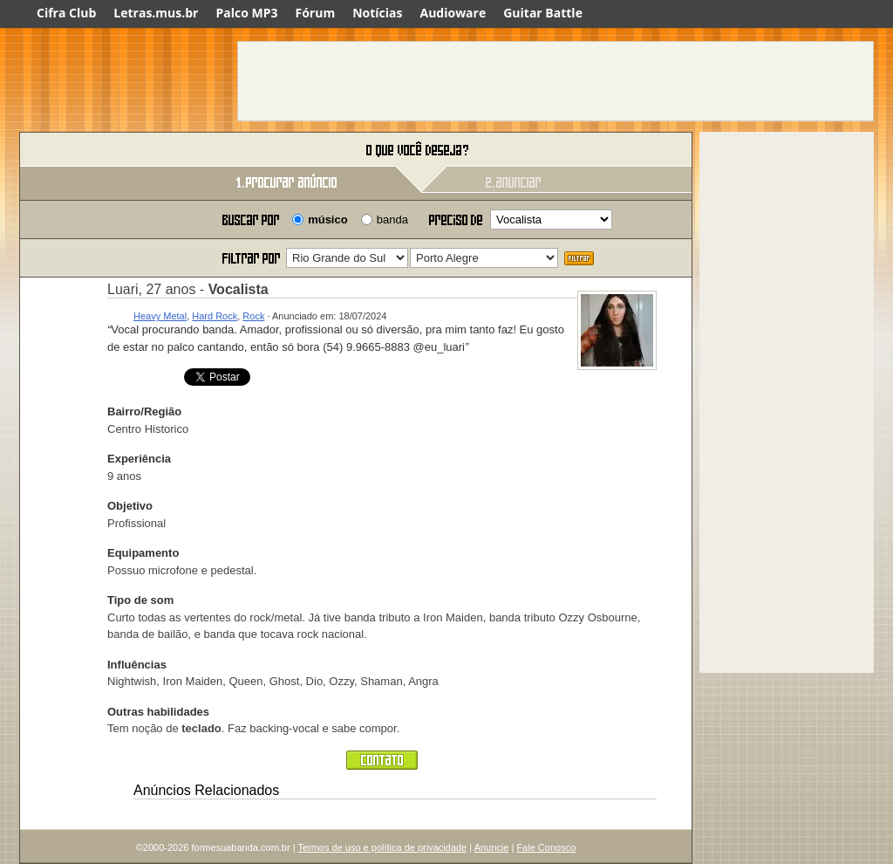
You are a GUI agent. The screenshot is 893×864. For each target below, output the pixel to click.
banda (392, 219)
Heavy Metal (160, 316)
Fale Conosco (546, 847)
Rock (253, 316)
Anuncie (491, 847)
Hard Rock (214, 316)
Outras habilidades (158, 711)
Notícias (377, 12)
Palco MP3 (246, 12)
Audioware (452, 12)
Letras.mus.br (155, 12)
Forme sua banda (110, 151)
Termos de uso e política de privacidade (382, 847)
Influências (137, 664)
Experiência (139, 458)
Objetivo (130, 505)
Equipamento (143, 552)
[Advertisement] (555, 81)
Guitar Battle (543, 12)
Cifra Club (66, 12)
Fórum (316, 12)
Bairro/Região (144, 411)
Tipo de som (140, 600)
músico (328, 219)
